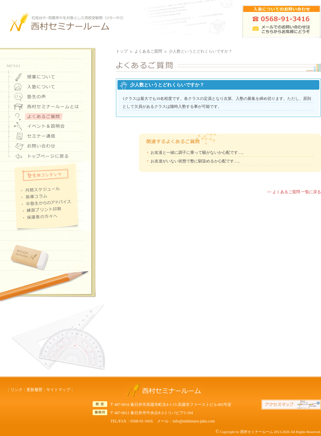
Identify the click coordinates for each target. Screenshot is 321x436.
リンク (17, 389)
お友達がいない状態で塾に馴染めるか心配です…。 (196, 161)
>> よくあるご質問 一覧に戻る (294, 192)
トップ (122, 51)
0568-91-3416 (141, 421)
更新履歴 (34, 389)
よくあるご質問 (148, 51)
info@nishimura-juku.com (194, 421)
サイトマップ (58, 389)
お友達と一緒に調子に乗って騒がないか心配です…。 (198, 152)
